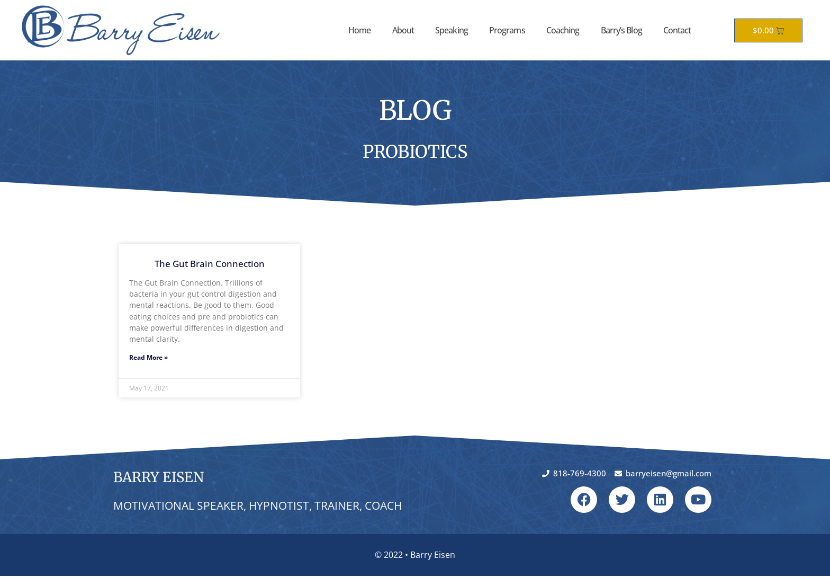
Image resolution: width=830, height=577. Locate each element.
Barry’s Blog (621, 30)
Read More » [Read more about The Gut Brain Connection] (148, 357)
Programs (507, 30)
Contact (677, 30)
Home (359, 30)
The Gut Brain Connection (210, 264)
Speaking (451, 30)
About (403, 30)
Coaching (563, 30)
